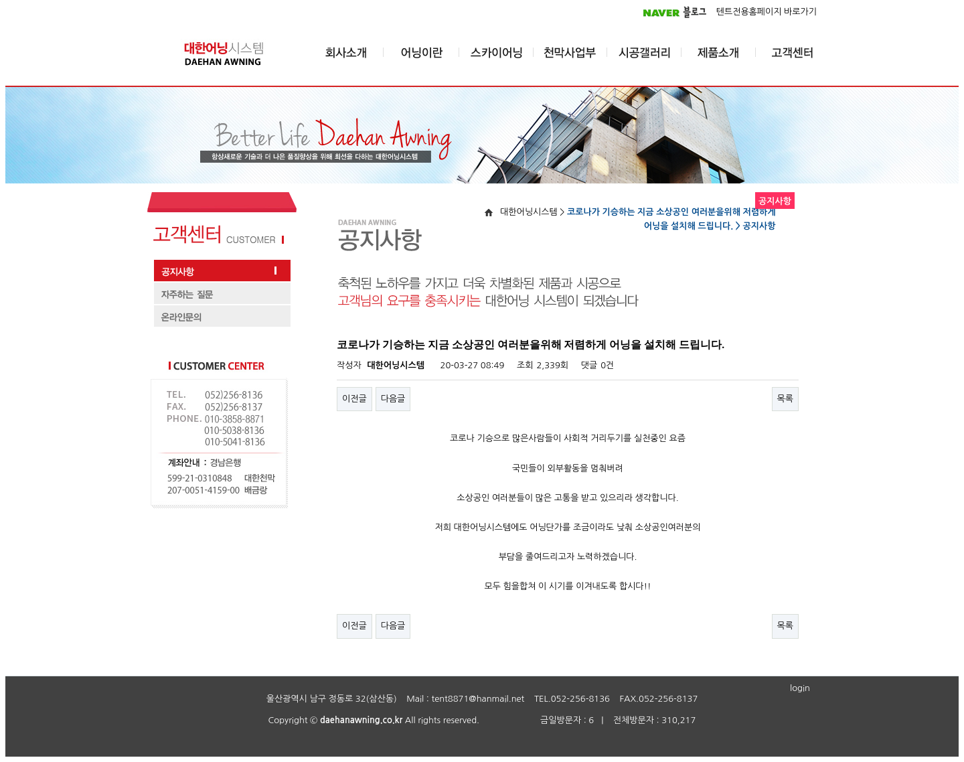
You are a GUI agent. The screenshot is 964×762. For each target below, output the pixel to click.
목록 (785, 398)
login (800, 688)
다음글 (393, 398)
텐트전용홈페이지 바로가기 (766, 11)
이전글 (354, 398)
